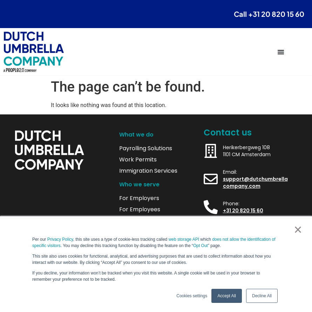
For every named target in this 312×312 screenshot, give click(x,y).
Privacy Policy (60, 239)
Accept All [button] (226, 295)
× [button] (298, 229)
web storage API (185, 239)
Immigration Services (148, 171)
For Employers (139, 198)
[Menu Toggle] (280, 51)
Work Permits (138, 160)
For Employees (139, 209)
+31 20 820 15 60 (243, 210)
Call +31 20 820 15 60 (269, 13)
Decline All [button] (262, 295)
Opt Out (200, 245)
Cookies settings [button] (191, 295)
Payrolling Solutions (145, 148)
